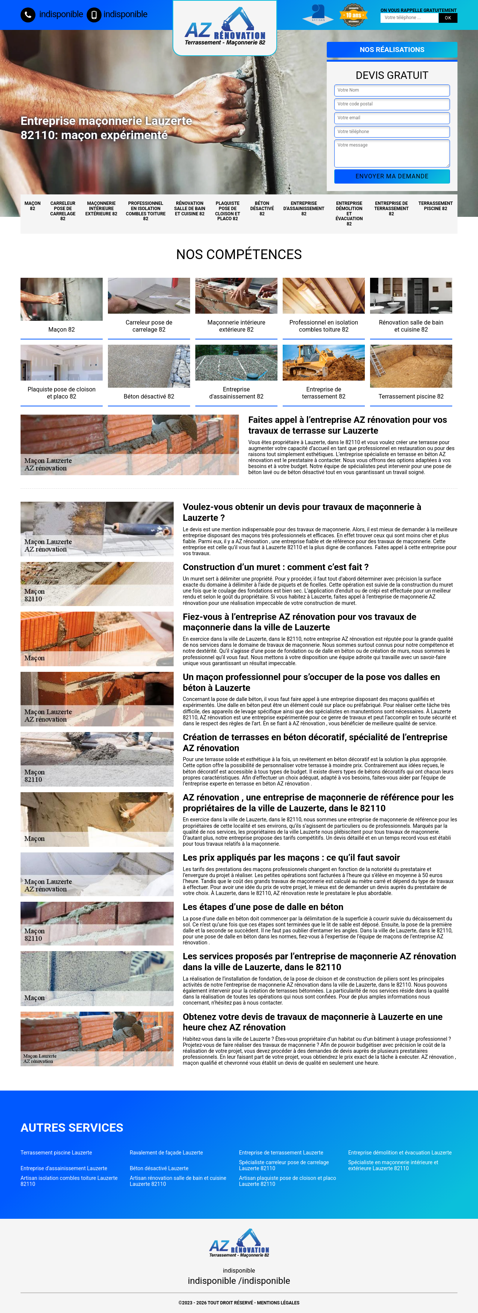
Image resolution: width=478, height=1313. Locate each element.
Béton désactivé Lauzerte (159, 1168)
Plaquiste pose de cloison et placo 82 (227, 211)
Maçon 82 (33, 206)
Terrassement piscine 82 (436, 206)
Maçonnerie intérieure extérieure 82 (102, 208)
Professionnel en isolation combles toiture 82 (145, 211)
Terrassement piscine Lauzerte (56, 1153)
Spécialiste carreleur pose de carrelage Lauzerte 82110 (284, 1165)
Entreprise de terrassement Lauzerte (281, 1153)
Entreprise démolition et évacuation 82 (349, 214)
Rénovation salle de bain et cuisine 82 (189, 208)
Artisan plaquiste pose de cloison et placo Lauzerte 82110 (287, 1181)
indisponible (52, 14)
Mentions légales (278, 1303)
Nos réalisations (392, 49)
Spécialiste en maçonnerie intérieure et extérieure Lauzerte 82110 (393, 1165)
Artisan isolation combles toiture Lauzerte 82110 (69, 1181)
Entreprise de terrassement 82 (391, 208)
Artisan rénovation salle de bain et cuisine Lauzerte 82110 (178, 1181)
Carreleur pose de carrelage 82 (63, 211)
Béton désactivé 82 (262, 208)
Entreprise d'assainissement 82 (304, 208)
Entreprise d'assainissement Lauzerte (64, 1168)
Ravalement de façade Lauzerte (166, 1153)
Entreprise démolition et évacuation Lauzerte (400, 1153)
